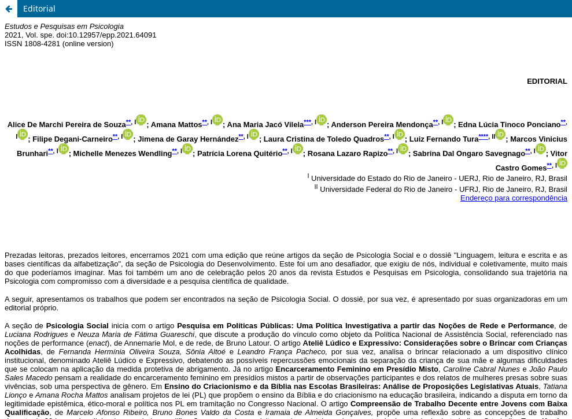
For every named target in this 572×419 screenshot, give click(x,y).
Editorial (39, 8)
